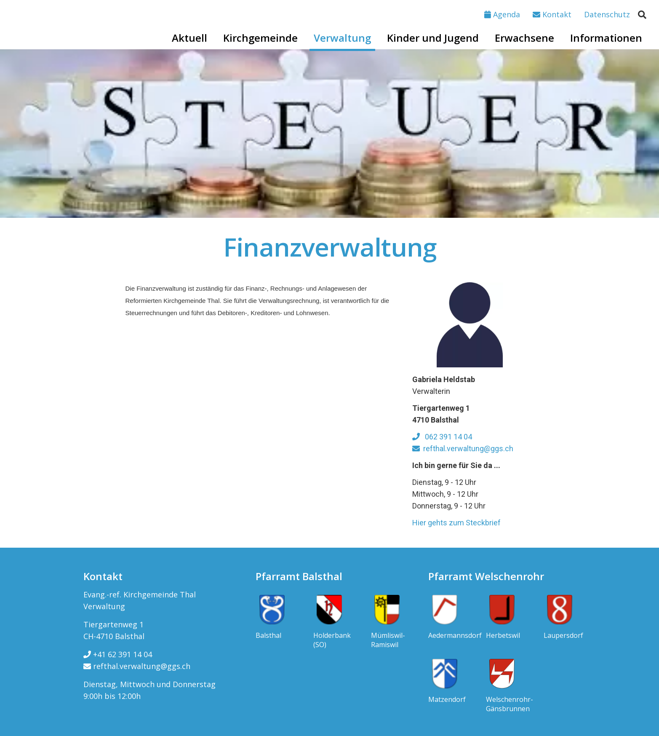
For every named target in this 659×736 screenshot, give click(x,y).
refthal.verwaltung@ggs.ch (462, 448)
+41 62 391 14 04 (117, 654)
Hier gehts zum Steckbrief (456, 522)
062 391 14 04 (442, 436)
